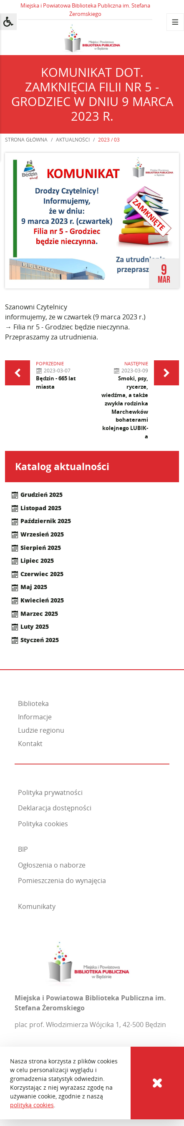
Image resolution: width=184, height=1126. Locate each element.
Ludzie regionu (41, 730)
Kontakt (30, 743)
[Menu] (175, 22)
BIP (23, 849)
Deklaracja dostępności (54, 807)
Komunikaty (36, 906)
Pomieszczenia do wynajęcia (62, 880)
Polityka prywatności (50, 792)
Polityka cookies (43, 823)
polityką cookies (32, 1105)
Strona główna (26, 140)
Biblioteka (33, 703)
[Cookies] (157, 1083)
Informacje (35, 716)
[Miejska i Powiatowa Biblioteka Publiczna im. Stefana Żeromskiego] (88, 961)
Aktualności (73, 140)
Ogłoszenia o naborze (52, 865)
